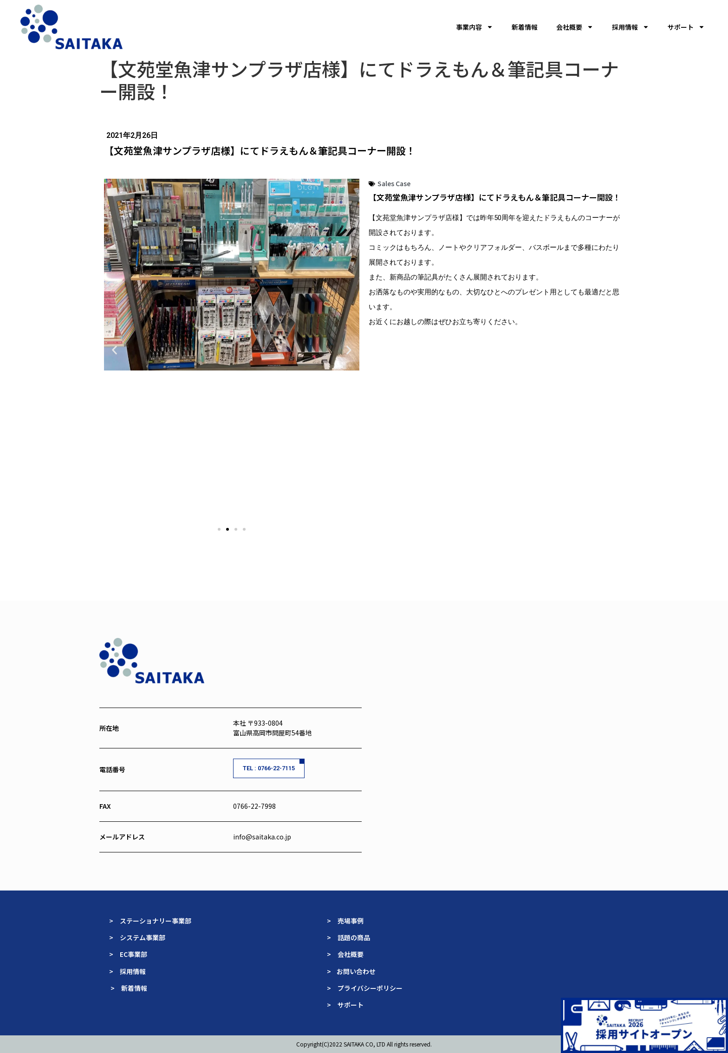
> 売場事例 (348, 920)
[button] (114, 350)
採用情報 (630, 27)
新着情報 (525, 27)
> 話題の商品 (349, 937)
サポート (686, 27)
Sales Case (393, 183)
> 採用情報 (127, 971)
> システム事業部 (137, 937)
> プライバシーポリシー (365, 988)
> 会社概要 (345, 954)
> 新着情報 (129, 988)
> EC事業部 (128, 954)
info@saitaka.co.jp (262, 836)
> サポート (345, 1004)
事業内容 (474, 27)
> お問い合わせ (352, 971)
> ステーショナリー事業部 (150, 920)
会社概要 (574, 27)
